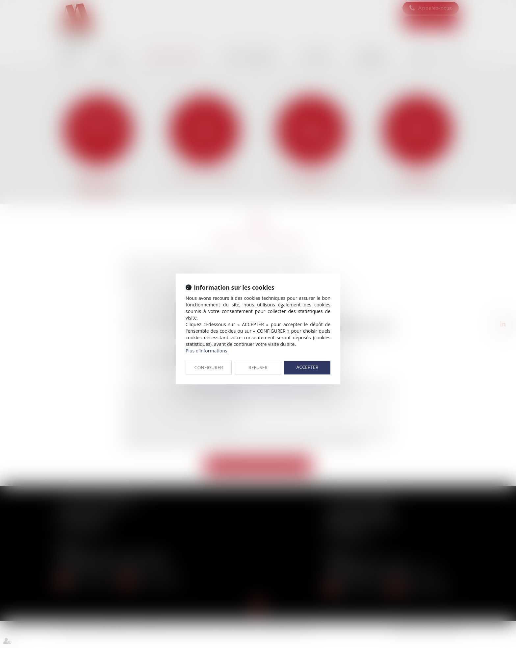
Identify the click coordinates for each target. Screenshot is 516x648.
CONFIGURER (208, 367)
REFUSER (258, 367)
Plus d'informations (206, 351)
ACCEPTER (308, 367)
